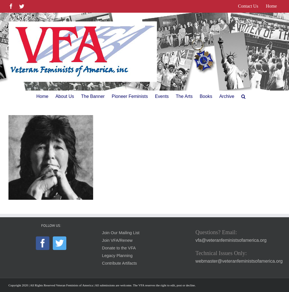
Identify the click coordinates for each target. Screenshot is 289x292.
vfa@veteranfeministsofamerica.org (231, 240)
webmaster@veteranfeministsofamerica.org (239, 261)
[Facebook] (42, 243)
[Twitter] (59, 243)
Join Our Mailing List (120, 232)
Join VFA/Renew (117, 240)
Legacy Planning (117, 255)
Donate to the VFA (119, 248)
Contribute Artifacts (119, 263)
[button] (243, 96)
